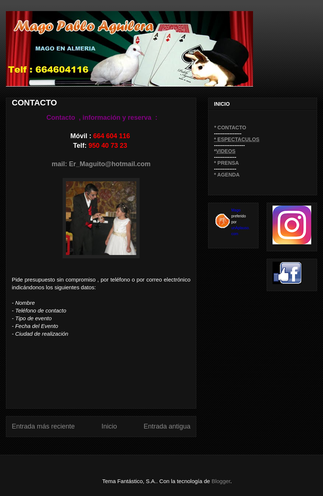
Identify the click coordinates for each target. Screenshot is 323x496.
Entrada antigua (167, 426)
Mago (236, 210)
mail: (60, 164)
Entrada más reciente (43, 426)
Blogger (220, 481)
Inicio (109, 426)
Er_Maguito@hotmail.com (110, 164)
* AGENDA (227, 175)
